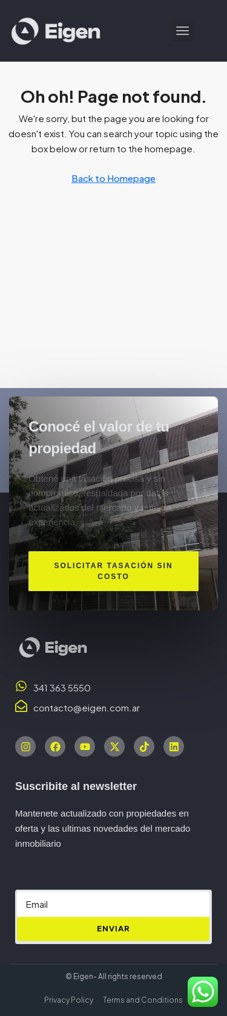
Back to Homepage (113, 178)
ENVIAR (113, 928)
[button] (183, 31)
